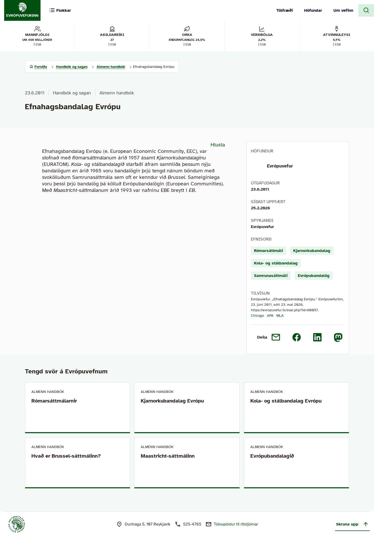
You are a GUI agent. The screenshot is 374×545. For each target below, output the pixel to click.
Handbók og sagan (72, 93)
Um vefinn (343, 10)
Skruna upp (352, 524)
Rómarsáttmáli (268, 250)
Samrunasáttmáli (271, 275)
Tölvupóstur (236, 524)
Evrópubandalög (314, 275)
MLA (280, 315)
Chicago (257, 315)
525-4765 (192, 524)
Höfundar (313, 10)
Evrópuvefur (280, 166)
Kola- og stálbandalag (276, 263)
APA (270, 315)
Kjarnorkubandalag (311, 250)
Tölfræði (284, 10)
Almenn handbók (116, 93)
